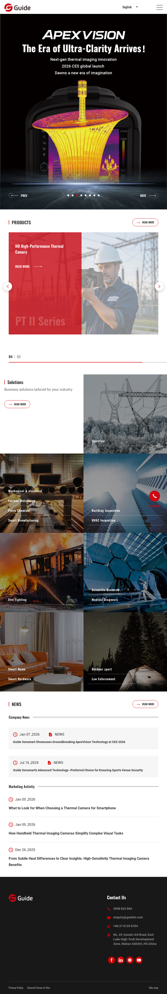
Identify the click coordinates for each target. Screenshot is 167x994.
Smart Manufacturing (23, 520)
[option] (83, 111)
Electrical (98, 441)
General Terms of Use (38, 987)
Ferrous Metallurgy (21, 500)
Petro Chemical (19, 510)
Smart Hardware (19, 679)
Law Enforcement (103, 679)
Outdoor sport (102, 669)
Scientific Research (105, 589)
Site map (153, 987)
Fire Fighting (17, 599)
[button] (7, 286)
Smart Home (16, 669)
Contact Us (116, 897)
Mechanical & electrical (25, 491)
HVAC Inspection (103, 520)
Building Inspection (106, 510)
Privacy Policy (16, 987)
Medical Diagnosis (105, 599)
